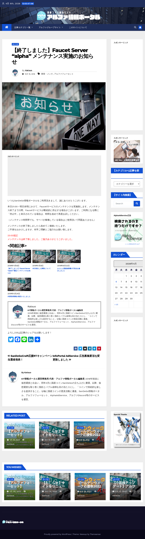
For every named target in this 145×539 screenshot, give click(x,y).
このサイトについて (78, 27)
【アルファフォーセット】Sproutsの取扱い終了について (18, 436)
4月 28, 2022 (86, 491)
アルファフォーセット (64, 74)
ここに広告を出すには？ (132, 244)
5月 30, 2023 (15, 491)
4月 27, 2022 (121, 491)
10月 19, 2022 (51, 491)
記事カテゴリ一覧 (23, 27)
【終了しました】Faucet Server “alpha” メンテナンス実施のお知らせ (52, 56)
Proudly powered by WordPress (58, 534)
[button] (135, 27)
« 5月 (116, 305)
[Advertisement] (54, 176)
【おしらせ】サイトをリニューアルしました (53, 434)
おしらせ (15, 44)
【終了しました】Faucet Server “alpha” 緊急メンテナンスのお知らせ (19, 271)
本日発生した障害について (41, 268)
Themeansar (95, 534)
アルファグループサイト (51, 27)
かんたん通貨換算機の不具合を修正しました (68, 270)
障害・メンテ (47, 74)
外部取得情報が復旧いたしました (19, 296)
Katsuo (28, 70)
